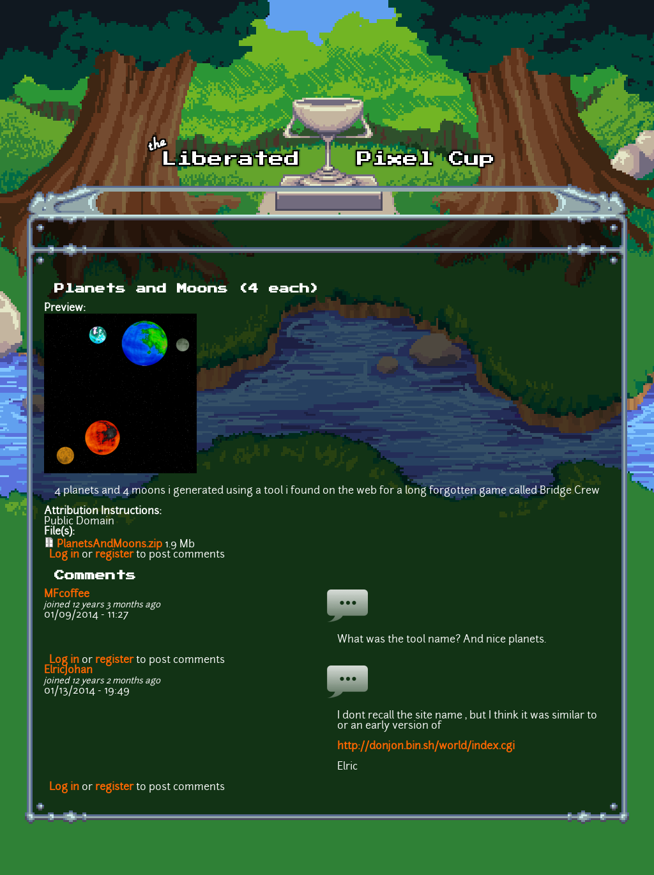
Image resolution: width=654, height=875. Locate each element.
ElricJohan (68, 671)
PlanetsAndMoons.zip (109, 545)
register (114, 555)
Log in (64, 555)
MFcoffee (66, 595)
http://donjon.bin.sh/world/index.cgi (426, 747)
